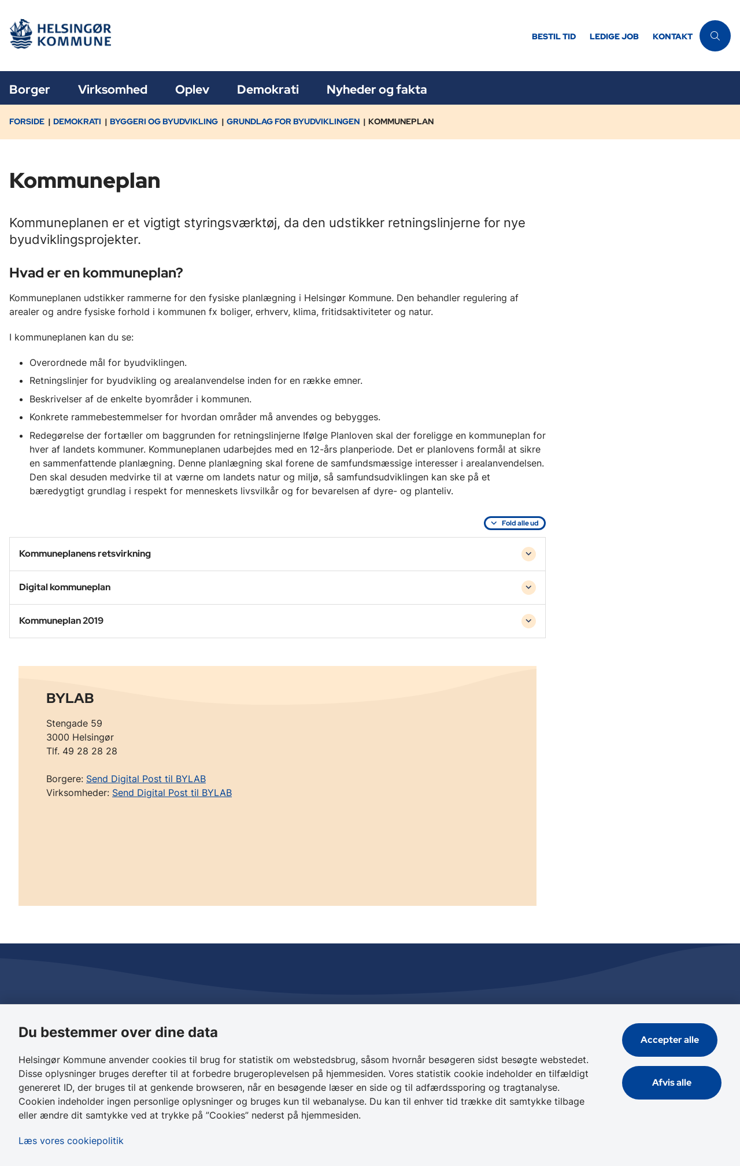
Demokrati (268, 89)
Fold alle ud (520, 523)
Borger (29, 89)
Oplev (192, 89)
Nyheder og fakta (377, 89)
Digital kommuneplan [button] (64, 587)
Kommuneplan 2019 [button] (61, 621)
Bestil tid (554, 36)
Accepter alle (674, 1040)
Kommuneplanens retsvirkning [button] (85, 553)
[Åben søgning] (715, 35)
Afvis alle (674, 1082)
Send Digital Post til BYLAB (146, 778)
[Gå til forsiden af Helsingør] (262, 35)
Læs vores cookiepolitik (71, 1140)
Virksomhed (112, 89)
